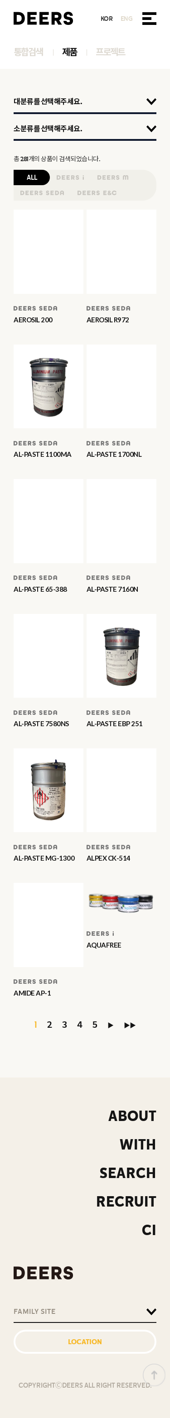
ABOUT (132, 1116)
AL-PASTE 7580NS (41, 723)
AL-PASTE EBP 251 (115, 723)
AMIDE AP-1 (32, 993)
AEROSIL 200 (33, 320)
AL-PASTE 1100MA (43, 454)
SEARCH (128, 1173)
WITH (138, 1145)
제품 (69, 52)
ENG (127, 18)
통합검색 (28, 52)
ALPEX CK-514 (109, 858)
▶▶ (130, 1025)
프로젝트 (110, 52)
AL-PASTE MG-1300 (44, 858)
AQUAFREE (104, 945)
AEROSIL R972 (108, 320)
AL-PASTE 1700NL (114, 454)
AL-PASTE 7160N (112, 589)
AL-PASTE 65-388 (40, 589)
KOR (107, 18)
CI (149, 1230)
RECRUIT (126, 1202)
